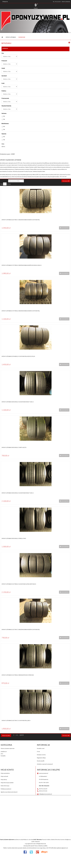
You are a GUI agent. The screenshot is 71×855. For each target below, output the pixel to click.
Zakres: (3, 146)
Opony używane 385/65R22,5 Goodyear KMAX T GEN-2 (18, 402)
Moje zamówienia (5, 773)
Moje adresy (4, 779)
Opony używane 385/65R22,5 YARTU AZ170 (14, 447)
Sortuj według (3, 181)
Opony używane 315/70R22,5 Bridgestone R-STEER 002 (18, 675)
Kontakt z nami (40, 748)
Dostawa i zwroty (41, 754)
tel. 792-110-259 (57, 1)
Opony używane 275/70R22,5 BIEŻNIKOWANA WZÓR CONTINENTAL (21, 311)
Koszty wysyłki (40, 761)
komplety (3, 755)
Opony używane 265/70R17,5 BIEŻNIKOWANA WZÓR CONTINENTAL (21, 219)
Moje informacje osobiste (7, 782)
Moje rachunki (4, 776)
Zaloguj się (5, 1)
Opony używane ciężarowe (7, 748)
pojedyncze (4, 751)
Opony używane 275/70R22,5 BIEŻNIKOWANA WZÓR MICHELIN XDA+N (21, 265)
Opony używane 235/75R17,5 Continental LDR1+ (16, 720)
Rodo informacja (5, 785)
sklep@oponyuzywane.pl (45, 794)
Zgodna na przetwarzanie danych (9, 792)
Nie (4, 116)
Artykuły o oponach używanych (45, 764)
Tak (4, 119)
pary (2, 753)
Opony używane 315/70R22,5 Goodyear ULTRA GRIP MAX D (19, 584)
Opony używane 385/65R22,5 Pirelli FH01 (14, 538)
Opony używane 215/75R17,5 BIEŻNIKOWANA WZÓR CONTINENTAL (21, 629)
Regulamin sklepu (41, 757)
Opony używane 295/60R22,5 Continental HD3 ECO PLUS (18, 356)
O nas (38, 751)
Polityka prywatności (6, 789)
